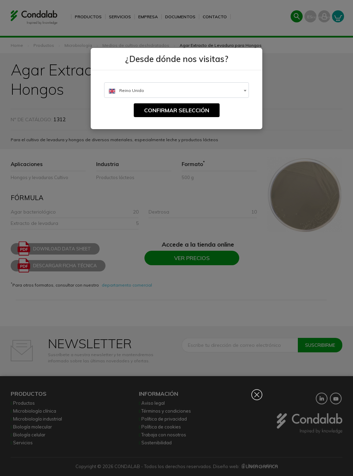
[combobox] (176, 90)
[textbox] (176, 90)
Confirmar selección (176, 110)
